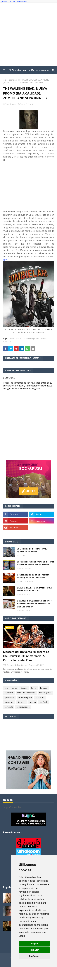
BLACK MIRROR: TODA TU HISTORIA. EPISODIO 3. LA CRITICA (34, 589)
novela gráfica (45, 692)
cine (6, 688)
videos (44, 338)
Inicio (5, 80)
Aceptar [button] (34, 943)
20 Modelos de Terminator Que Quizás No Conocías (32, 550)
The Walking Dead (31, 338)
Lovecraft (9, 707)
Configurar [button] (34, 956)
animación (9, 702)
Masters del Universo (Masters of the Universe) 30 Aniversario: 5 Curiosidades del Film (26, 656)
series (12, 338)
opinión (32, 702)
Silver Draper (10, 104)
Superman (9, 692)
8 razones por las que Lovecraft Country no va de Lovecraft (33, 576)
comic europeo (23, 707)
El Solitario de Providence (29, 70)
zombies (13, 80)
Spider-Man (9, 697)
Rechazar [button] (34, 950)
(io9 (5, 259)
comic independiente (26, 692)
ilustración (40, 697)
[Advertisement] (28, 34)
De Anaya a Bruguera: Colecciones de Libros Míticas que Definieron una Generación (34, 603)
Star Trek (43, 702)
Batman (24, 688)
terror (19, 338)
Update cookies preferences (14, 1)
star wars (21, 702)
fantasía (43, 688)
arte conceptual (25, 697)
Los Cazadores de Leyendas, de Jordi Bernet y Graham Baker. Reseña (35, 563)
